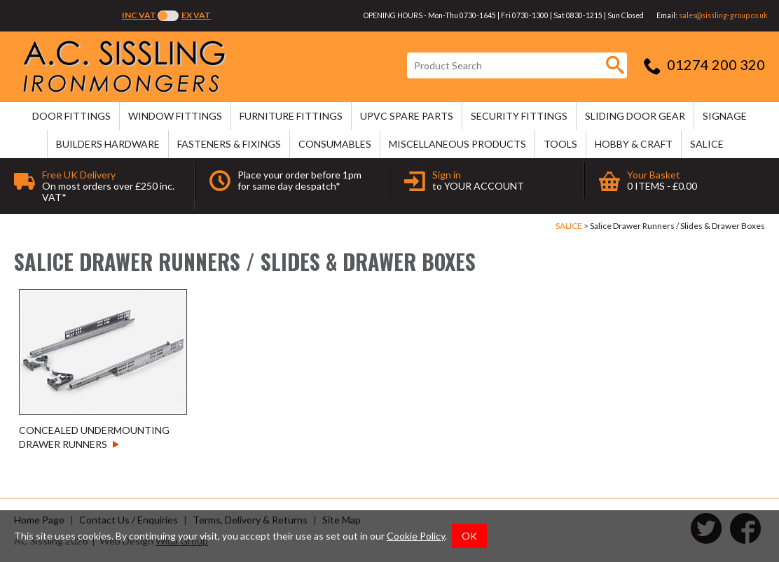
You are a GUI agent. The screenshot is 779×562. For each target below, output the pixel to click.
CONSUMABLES (334, 144)
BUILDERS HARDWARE (108, 144)
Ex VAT (196, 15)
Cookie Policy (416, 536)
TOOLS (560, 144)
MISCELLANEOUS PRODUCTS (457, 144)
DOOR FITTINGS (71, 116)
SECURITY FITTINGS (519, 116)
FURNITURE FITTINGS (291, 116)
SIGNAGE (725, 116)
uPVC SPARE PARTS (406, 116)
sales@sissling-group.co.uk (723, 15)
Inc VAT (139, 15)
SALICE (707, 144)
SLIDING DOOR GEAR (635, 116)
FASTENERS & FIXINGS (229, 144)
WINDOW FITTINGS (175, 116)
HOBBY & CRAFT (634, 144)
